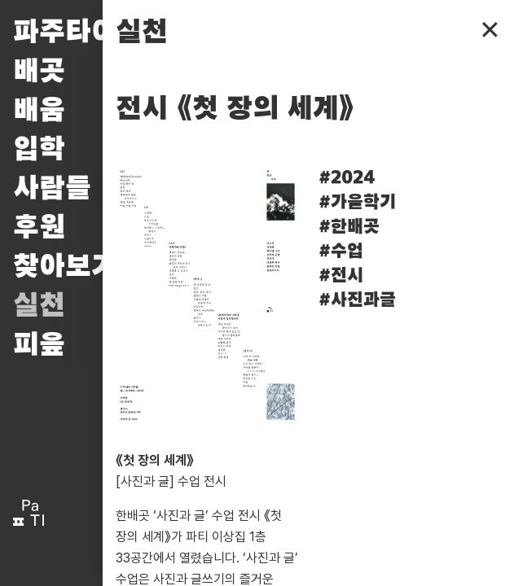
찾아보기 (65, 267)
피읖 (39, 345)
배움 (39, 111)
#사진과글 (357, 300)
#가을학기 (357, 202)
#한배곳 (349, 227)
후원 (39, 228)
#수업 (341, 251)
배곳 (39, 72)
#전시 (341, 275)
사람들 (52, 189)
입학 (39, 150)
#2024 (347, 178)
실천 (39, 306)
